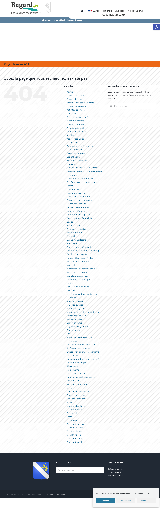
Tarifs (69, 417)
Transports (72, 420)
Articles (70, 135)
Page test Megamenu (78, 326)
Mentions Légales (75, 308)
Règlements (73, 370)
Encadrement (74, 225)
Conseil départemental (78, 196)
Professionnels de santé (78, 348)
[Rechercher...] (132, 106)
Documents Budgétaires (79, 214)
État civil (71, 236)
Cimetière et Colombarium (80, 178)
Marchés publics (75, 305)
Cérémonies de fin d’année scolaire (84, 171)
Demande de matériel (78, 207)
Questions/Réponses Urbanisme (83, 352)
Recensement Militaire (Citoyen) (83, 359)
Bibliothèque (73, 157)
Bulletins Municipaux (77, 160)
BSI (44, 494)
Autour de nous (74, 149)
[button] (157, 27)
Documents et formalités (79, 218)
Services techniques (77, 395)
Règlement (72, 366)
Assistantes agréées (77, 139)
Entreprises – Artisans (77, 229)
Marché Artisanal (75, 301)
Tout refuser (126, 501)
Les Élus (71, 290)
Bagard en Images (76, 153)
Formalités (72, 243)
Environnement (75, 232)
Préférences (146, 501)
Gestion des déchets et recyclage (83, 250)
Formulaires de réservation (80, 247)
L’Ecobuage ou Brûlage (78, 279)
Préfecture (72, 341)
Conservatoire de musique (80, 200)
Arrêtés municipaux (76, 131)
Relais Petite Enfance (77, 373)
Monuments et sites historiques (83, 312)
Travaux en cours (75, 427)
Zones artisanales (75, 442)
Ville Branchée (74, 435)
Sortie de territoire (76, 406)
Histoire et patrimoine (78, 261)
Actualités (72, 113)
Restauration (73, 380)
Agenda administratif (77, 117)
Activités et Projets (76, 110)
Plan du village (74, 330)
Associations (73, 142)
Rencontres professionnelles (81, 377)
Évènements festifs (76, 240)
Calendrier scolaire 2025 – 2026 (82, 167)
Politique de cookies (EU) (79, 337)
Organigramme (74, 323)
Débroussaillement (76, 204)
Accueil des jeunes (76, 99)
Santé (70, 388)
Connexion (66, 494)
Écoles (70, 222)
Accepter (105, 501)
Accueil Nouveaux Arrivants (80, 103)
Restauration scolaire (77, 384)
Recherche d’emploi (77, 362)
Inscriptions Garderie (77, 272)
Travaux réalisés (74, 431)
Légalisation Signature (78, 287)
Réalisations (73, 355)
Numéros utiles (74, 319)
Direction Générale (76, 211)
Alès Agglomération (76, 124)
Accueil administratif (77, 95)
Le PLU (70, 283)
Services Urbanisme (77, 399)
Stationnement (74, 409)
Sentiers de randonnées (79, 391)
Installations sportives (77, 276)
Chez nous (72, 175)
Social (69, 402)
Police (70, 334)
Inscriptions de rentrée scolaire (82, 269)
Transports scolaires (76, 424)
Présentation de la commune (81, 344)
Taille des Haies (74, 413)
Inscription (72, 265)
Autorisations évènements (80, 146)
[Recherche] (111, 106)
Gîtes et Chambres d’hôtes (80, 258)
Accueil (70, 92)
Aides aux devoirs (75, 121)
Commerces (73, 189)
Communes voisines (77, 193)
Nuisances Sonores (76, 316)
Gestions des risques (77, 254)
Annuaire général (75, 128)
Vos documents (74, 438)
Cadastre (71, 164)
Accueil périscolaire (76, 106)
